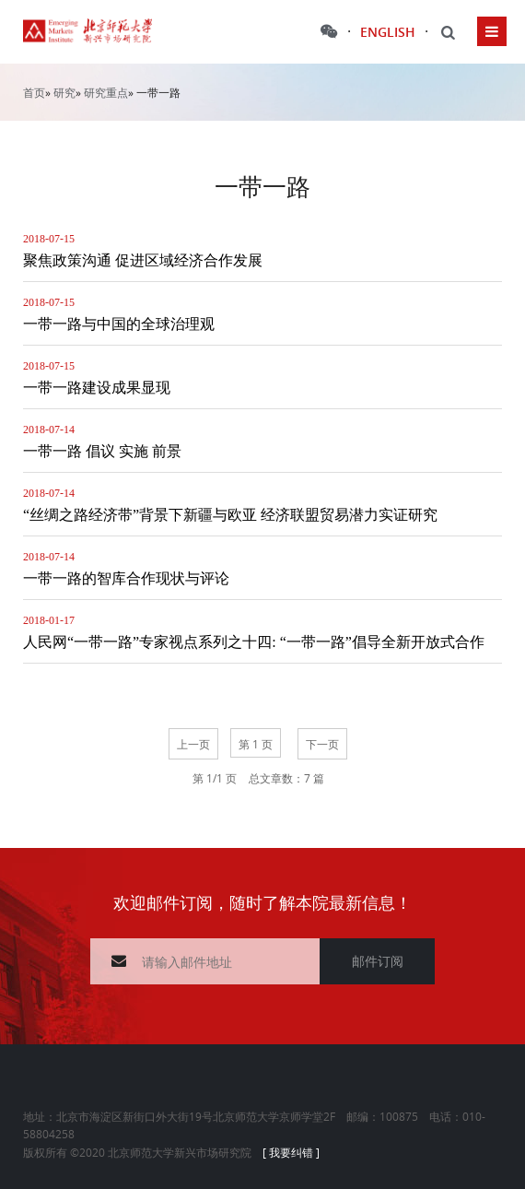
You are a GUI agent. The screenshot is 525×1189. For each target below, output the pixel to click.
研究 (64, 92)
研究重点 (106, 92)
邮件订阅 (377, 961)
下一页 (322, 743)
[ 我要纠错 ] (291, 1152)
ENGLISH (387, 32)
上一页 (193, 743)
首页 (34, 92)
